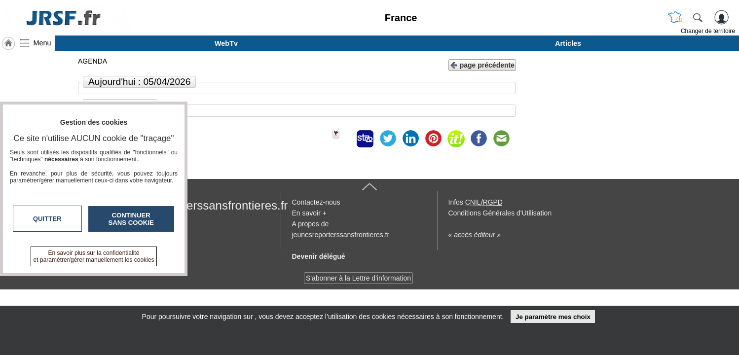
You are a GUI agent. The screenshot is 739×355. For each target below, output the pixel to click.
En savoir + (309, 213)
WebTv (226, 43)
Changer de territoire (708, 31)
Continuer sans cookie (131, 219)
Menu (42, 43)
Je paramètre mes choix (553, 316)
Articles (568, 43)
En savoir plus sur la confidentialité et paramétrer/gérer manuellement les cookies (94, 256)
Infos (475, 202)
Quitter (47, 218)
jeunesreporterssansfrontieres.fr (204, 205)
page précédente (482, 64)
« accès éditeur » (474, 235)
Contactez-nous (316, 202)
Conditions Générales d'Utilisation (500, 213)
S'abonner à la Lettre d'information (358, 278)
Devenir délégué (318, 256)
